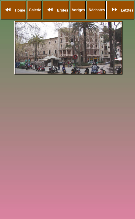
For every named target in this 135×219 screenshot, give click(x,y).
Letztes (120, 10)
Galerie (35, 10)
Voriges (78, 10)
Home (14, 10)
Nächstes (97, 10)
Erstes (56, 10)
